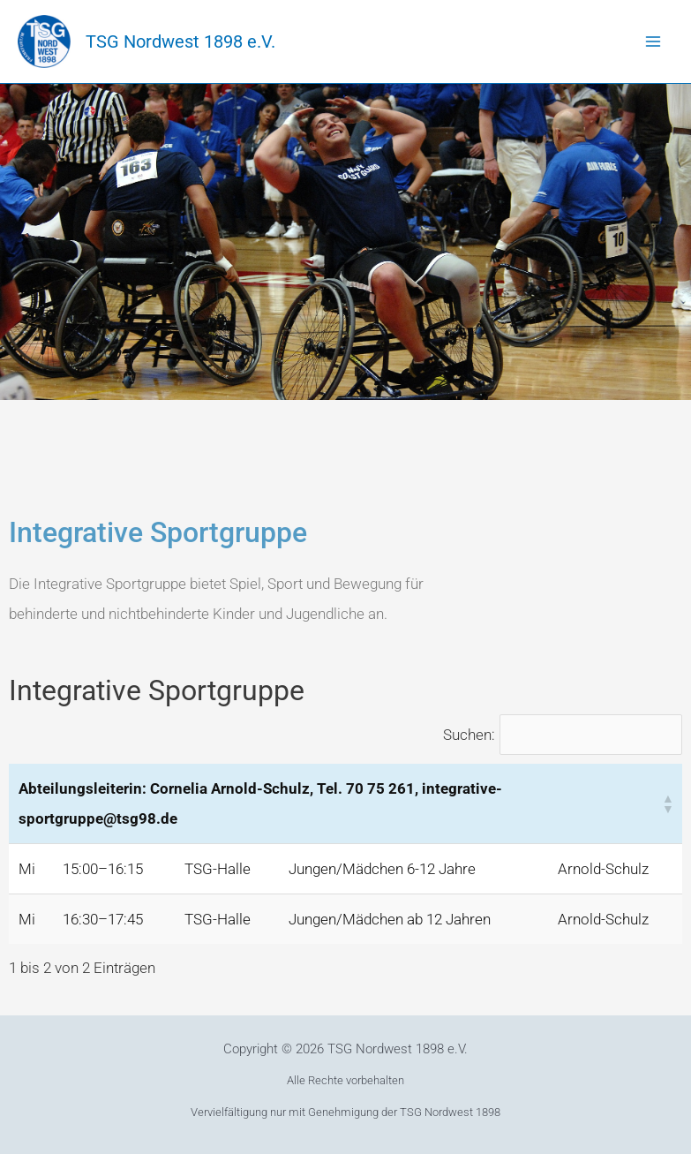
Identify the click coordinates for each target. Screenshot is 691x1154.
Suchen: (469, 734)
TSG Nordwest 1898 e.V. (180, 41)
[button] (667, 803)
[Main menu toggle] (654, 41)
